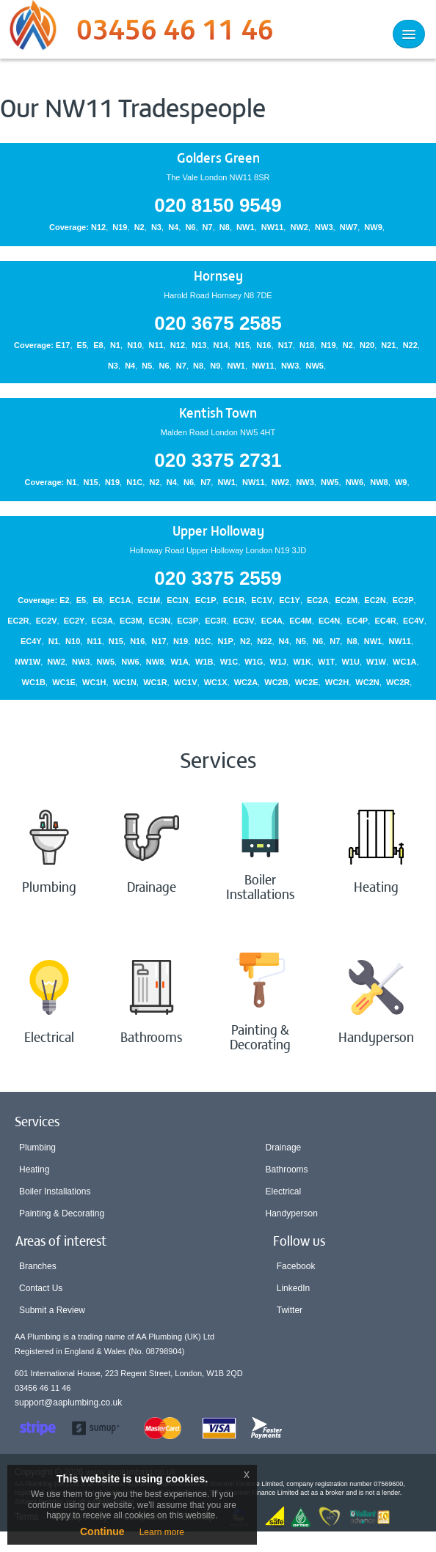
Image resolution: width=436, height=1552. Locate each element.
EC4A (272, 620)
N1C (134, 482)
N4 (173, 227)
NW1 (245, 227)
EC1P (206, 600)
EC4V (413, 620)
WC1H (94, 682)
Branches (38, 1266)
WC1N (125, 682)
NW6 (354, 482)
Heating (34, 1169)
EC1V (261, 600)
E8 (98, 345)
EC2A (317, 600)
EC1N (177, 600)
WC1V (185, 682)
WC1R (155, 682)
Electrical (284, 1191)
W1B (204, 661)
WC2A (246, 682)
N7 (208, 227)
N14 (221, 345)
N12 (98, 227)
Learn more (161, 1532)
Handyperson (292, 1213)
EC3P (187, 620)
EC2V (46, 620)
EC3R (215, 620)
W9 (401, 482)
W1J (278, 661)
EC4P (357, 620)
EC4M (300, 620)
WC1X (216, 682)
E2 (64, 600)
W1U (350, 661)
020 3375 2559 (218, 578)
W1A (179, 661)
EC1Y (289, 600)
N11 (155, 345)
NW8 (379, 482)
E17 (63, 345)
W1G (253, 661)
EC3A (102, 620)
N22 (410, 345)
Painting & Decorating (61, 1213)
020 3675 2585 (218, 323)
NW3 (324, 227)
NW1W (27, 661)
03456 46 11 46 (175, 33)
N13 (199, 345)
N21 (388, 345)
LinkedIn (293, 1288)
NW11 (272, 227)
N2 (139, 227)
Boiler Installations (54, 1191)
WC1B (34, 682)
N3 (156, 227)
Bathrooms (287, 1169)
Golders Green (218, 157)
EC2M (346, 600)
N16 (263, 345)
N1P (225, 641)
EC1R (233, 600)
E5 (82, 345)
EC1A (120, 600)
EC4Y (31, 641)
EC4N (329, 620)
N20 (367, 345)
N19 (119, 227)
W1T (326, 661)
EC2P (403, 600)
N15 (242, 345)
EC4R (385, 620)
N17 (285, 345)
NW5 (315, 365)
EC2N (374, 600)
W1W (376, 661)
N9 (215, 365)
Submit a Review (52, 1310)
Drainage (284, 1147)
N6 (190, 227)
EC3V (244, 620)
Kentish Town (218, 412)
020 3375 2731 (218, 460)
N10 (134, 345)
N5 (147, 365)
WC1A (404, 661)
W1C (229, 661)
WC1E (64, 682)
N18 (306, 345)
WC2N (367, 682)
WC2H (337, 682)
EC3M (131, 620)
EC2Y (74, 620)
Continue (102, 1531)
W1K (301, 661)
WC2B (276, 682)
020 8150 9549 (218, 205)
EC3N (159, 620)
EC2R (18, 620)
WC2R (398, 682)
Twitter (289, 1310)
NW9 (373, 227)
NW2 (299, 227)
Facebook (296, 1266)
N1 (115, 345)
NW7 (348, 227)
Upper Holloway (218, 530)
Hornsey (218, 275)
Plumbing (37, 1147)
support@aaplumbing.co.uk (68, 1402)
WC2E (307, 682)
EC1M (149, 600)
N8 (224, 227)
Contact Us (40, 1288)
